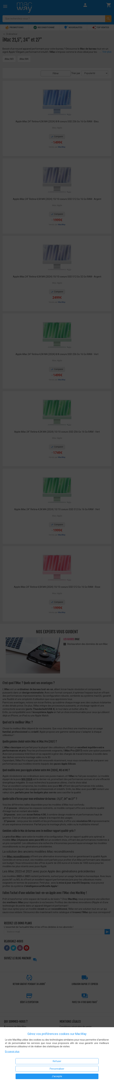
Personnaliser (57, 1068)
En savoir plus (12, 1051)
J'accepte (57, 1076)
